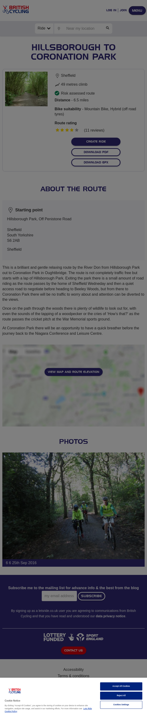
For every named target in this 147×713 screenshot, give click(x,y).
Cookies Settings (121, 705)
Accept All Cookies (121, 686)
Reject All (121, 696)
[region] (73, 695)
